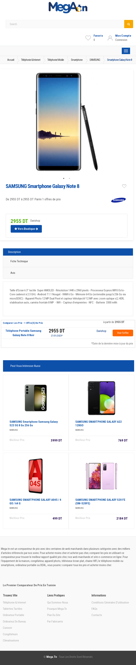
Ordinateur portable (13, 615)
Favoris (98, 35)
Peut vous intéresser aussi (25, 366)
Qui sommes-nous (57, 602)
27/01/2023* (57, 335)
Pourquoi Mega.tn (57, 609)
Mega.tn (51, 657)
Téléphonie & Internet (14, 602)
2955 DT (57, 331)
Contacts (96, 615)
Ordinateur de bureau (14, 621)
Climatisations (11, 640)
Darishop (101, 331)
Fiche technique (19, 261)
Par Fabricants (55, 621)
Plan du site (53, 615)
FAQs (94, 609)
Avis (12, 273)
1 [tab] (64, 178)
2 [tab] (69, 178)
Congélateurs (10, 634)
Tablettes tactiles (12, 609)
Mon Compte (123, 35)
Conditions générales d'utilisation (110, 602)
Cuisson (7, 627)
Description (14, 252)
